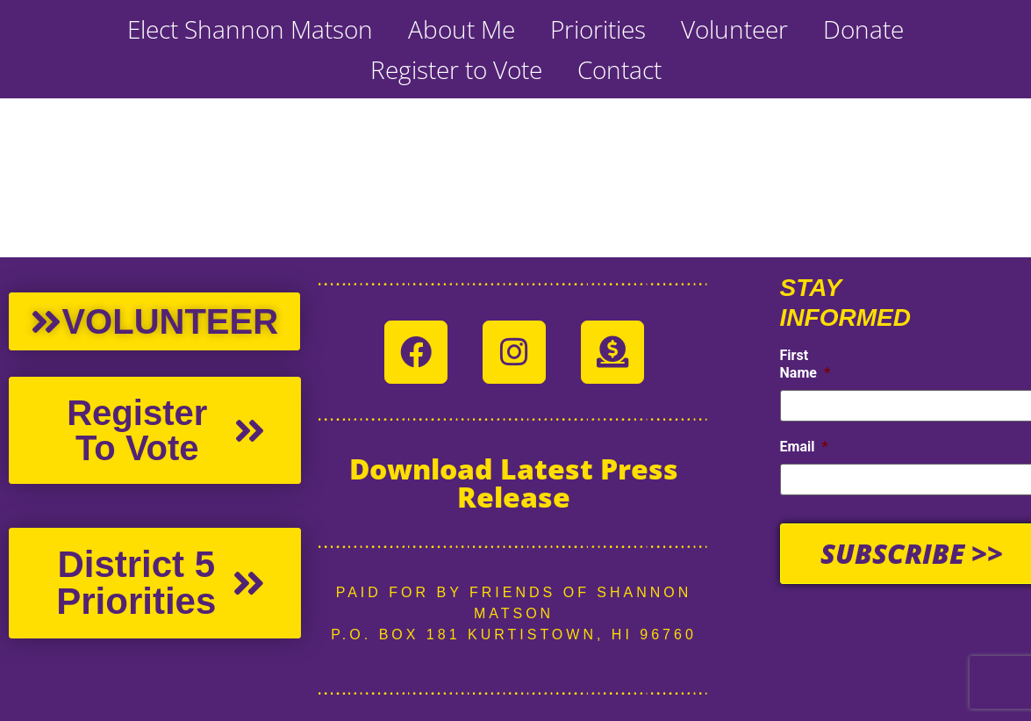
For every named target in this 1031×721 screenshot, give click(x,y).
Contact (619, 69)
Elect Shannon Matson (250, 29)
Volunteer (734, 29)
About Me (461, 29)
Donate (863, 29)
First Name (805, 364)
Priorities (598, 29)
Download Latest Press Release (513, 483)
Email (804, 446)
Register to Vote (456, 69)
